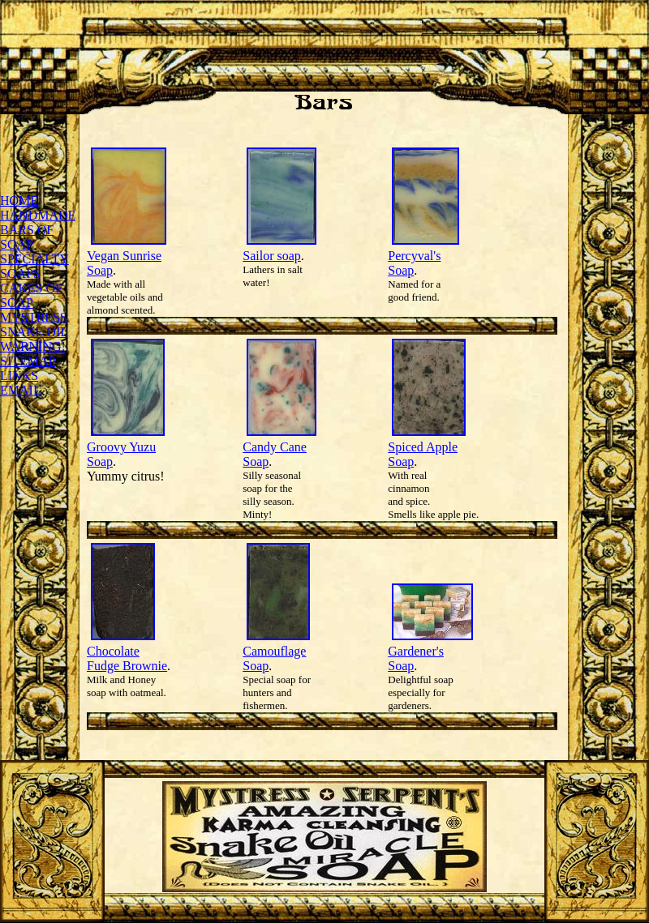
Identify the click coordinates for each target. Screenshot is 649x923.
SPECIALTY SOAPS (34, 266)
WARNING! (33, 346)
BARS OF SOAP (27, 237)
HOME (19, 200)
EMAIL (20, 390)
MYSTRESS (33, 317)
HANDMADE (37, 215)
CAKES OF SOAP (31, 295)
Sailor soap (272, 256)
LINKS (19, 375)
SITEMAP (27, 361)
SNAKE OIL (33, 332)
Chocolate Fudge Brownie (127, 658)
